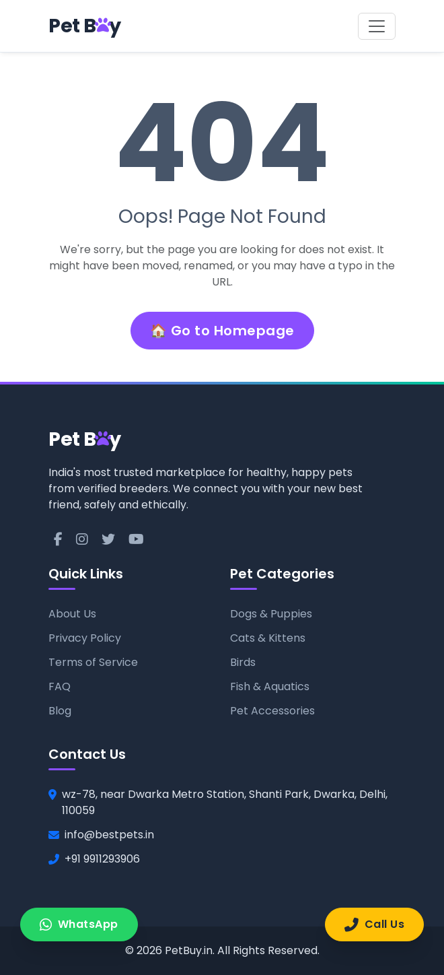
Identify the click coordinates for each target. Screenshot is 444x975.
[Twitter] (108, 539)
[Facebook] (58, 539)
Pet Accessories (272, 710)
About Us (72, 613)
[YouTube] (136, 539)
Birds (243, 662)
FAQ (59, 686)
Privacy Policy (84, 638)
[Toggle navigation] (377, 26)
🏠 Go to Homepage (222, 330)
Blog (59, 710)
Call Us (374, 924)
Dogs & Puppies (271, 613)
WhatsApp (79, 924)
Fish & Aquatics (269, 686)
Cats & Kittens (267, 638)
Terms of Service (93, 662)
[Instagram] (82, 539)
